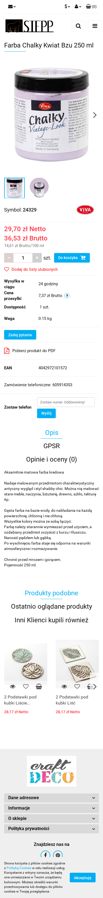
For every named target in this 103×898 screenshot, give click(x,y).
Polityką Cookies (19, 868)
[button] (91, 7)
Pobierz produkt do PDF (29, 351)
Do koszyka (72, 257)
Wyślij (46, 413)
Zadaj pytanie (20, 335)
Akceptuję (82, 878)
